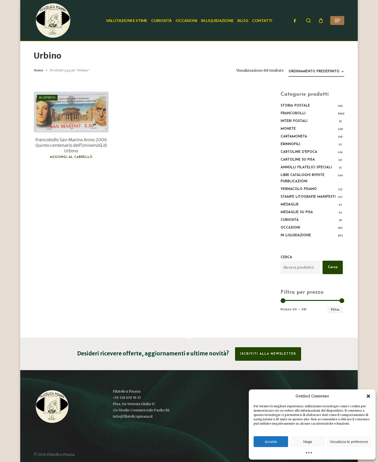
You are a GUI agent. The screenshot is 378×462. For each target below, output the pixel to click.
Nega (307, 442)
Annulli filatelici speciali (306, 167)
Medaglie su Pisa (297, 212)
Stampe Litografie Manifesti (308, 197)
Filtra (335, 309)
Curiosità (290, 220)
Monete (288, 129)
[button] (368, 396)
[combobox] (316, 72)
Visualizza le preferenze (349, 442)
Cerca (286, 257)
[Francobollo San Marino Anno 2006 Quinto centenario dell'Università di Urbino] (71, 112)
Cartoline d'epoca (299, 152)
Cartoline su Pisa (298, 160)
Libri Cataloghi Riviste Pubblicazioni (302, 178)
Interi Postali (294, 121)
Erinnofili (290, 144)
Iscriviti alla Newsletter (268, 354)
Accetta (271, 442)
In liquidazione (296, 235)
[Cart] (321, 20)
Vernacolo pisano (299, 189)
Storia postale (295, 106)
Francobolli (293, 113)
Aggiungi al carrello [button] (71, 157)
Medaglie (290, 204)
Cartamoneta (294, 136)
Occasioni (290, 228)
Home (38, 70)
